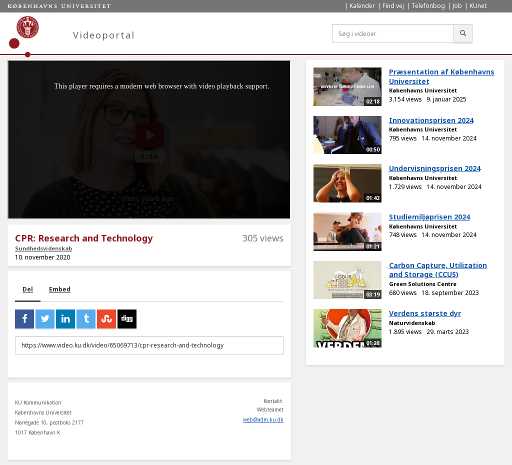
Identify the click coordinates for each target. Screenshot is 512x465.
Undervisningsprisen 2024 (434, 168)
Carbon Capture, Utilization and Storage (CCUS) (438, 270)
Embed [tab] (59, 289)
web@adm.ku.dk (263, 419)
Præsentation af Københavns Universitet (441, 76)
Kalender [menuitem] (362, 6)
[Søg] (463, 33)
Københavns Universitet (423, 90)
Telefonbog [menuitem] (428, 6)
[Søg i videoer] (393, 33)
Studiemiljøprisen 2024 (429, 217)
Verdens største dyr (425, 313)
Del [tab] (27, 289)
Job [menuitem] (457, 6)
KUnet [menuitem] (478, 6)
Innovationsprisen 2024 (431, 120)
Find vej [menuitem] (393, 6)
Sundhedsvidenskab (43, 248)
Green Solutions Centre (422, 284)
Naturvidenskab (412, 322)
